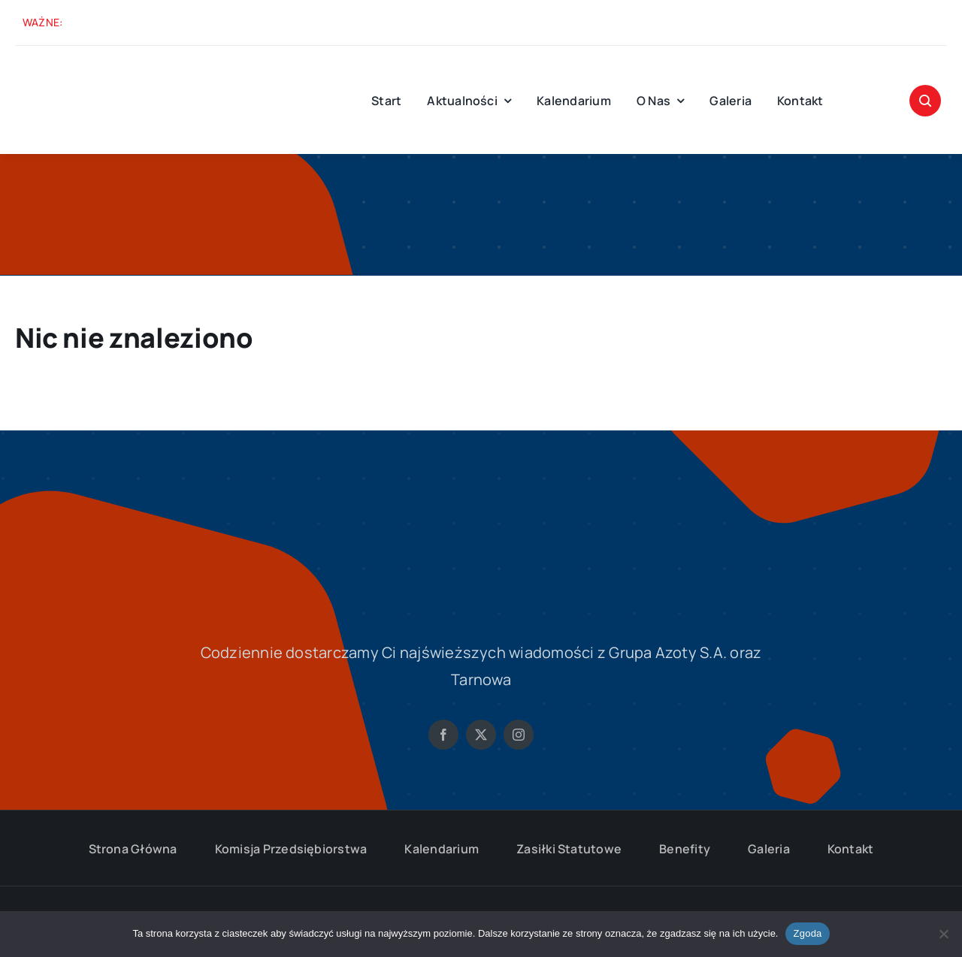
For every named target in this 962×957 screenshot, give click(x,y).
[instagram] (519, 735)
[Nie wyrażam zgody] (943, 933)
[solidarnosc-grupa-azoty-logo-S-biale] (481, 496)
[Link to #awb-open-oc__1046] (925, 100)
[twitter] (481, 735)
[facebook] (443, 735)
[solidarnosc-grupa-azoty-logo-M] (75, 67)
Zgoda (807, 933)
